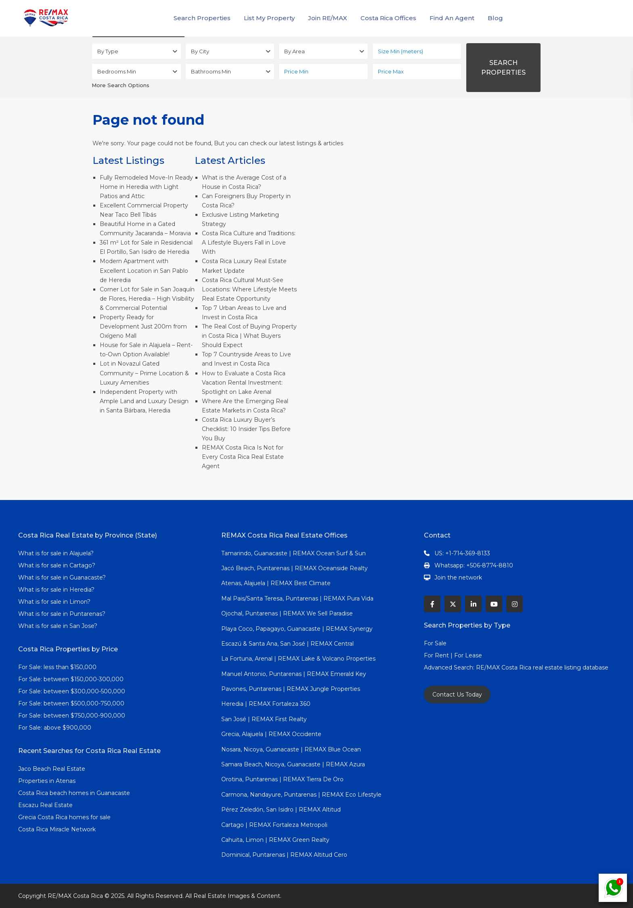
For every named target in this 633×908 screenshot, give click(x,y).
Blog (495, 18)
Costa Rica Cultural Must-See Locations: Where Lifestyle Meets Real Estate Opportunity (249, 289)
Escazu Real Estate (45, 805)
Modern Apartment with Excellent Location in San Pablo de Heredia (144, 270)
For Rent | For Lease (453, 655)
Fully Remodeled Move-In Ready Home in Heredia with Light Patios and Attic (146, 187)
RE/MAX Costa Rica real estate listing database (543, 667)
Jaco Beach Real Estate (52, 768)
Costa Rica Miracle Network (57, 829)
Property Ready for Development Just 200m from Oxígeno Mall (143, 326)
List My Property (269, 18)
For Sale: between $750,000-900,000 (71, 715)
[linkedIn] (473, 604)
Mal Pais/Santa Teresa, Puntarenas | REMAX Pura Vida (297, 598)
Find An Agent (452, 18)
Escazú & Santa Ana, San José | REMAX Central (287, 643)
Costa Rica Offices (388, 18)
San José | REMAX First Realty (264, 719)
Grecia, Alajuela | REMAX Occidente (271, 734)
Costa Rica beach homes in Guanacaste (74, 793)
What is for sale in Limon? (54, 601)
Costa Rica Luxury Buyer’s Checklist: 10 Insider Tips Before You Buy (246, 429)
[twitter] (452, 604)
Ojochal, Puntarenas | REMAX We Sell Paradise (287, 613)
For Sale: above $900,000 (55, 727)
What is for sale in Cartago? (56, 565)
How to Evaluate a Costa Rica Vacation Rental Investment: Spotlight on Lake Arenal (243, 382)
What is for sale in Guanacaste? (62, 577)
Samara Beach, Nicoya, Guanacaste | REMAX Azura (293, 764)
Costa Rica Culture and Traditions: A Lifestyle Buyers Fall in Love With (249, 242)
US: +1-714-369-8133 (462, 553)
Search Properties (202, 18)
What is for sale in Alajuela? (56, 553)
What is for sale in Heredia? (56, 589)
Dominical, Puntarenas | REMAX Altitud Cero (284, 854)
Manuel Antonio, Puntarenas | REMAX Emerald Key (293, 674)
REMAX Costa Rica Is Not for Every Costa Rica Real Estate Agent (243, 457)
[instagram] (514, 604)
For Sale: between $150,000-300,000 (71, 679)
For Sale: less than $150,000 (57, 667)
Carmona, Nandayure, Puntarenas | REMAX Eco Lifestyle (301, 794)
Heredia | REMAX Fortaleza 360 (265, 703)
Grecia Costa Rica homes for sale (64, 817)
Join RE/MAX (327, 18)
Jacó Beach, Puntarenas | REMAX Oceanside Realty (294, 568)
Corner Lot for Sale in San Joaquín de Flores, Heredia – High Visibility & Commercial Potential (147, 299)
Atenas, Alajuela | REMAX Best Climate (276, 583)
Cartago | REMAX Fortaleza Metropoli (274, 824)
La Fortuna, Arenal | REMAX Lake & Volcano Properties (298, 658)
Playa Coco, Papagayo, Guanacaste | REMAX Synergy (297, 628)
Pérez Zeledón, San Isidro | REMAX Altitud (281, 809)
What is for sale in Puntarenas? (61, 613)
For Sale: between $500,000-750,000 (71, 703)
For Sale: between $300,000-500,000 (71, 691)
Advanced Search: (450, 667)
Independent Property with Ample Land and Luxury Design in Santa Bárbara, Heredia (144, 401)
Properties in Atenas (46, 781)
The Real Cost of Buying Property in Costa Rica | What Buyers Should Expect (249, 336)
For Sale (435, 643)
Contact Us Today (457, 694)
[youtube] (494, 604)
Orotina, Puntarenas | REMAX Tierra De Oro (282, 779)
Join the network (458, 577)
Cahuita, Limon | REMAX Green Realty (275, 839)
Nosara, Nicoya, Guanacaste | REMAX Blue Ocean (291, 749)
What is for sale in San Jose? (57, 626)
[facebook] (432, 604)
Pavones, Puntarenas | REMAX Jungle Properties (290, 689)
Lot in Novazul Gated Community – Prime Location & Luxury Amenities (144, 373)
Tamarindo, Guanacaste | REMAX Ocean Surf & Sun (293, 553)
